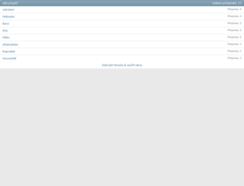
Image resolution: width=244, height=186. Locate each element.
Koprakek (9, 51)
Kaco (6, 23)
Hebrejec (9, 16)
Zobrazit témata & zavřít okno (122, 65)
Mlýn (6, 37)
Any (5, 30)
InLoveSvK (9, 58)
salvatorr (8, 9)
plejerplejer (10, 44)
